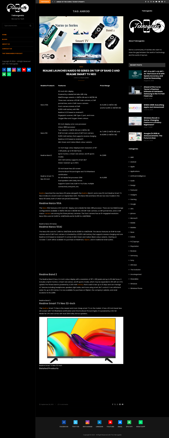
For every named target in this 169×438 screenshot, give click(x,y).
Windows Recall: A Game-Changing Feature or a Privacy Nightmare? (152, 121)
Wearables (134, 279)
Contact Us (7, 49)
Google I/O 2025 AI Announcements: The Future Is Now (153, 135)
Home (4, 35)
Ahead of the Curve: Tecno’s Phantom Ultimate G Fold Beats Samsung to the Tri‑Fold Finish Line (154, 91)
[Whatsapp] (9, 74)
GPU (131, 209)
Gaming (133, 199)
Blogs (4, 39)
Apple (132, 167)
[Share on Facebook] (112, 404)
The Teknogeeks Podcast (12, 53)
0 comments (63, 404)
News (132, 232)
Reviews (133, 251)
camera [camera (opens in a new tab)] (48, 213)
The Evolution (135, 270)
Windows (133, 284)
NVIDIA (132, 237)
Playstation (134, 246)
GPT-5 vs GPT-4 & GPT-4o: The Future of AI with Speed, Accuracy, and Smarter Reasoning (154, 74)
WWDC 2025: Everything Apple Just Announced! (154, 106)
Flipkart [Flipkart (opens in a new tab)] (87, 240)
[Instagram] (14, 70)
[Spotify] (4, 74)
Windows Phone (136, 288)
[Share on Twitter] (115, 404)
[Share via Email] (122, 404)
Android (133, 162)
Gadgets (133, 195)
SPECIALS (133, 265)
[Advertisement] (81, 258)
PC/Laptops (134, 242)
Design (132, 185)
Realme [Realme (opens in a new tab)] (42, 193)
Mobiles (133, 228)
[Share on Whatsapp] (117, 404)
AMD (132, 157)
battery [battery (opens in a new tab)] (81, 285)
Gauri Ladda (84, 78)
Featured (133, 190)
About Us (6, 44)
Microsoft (134, 218)
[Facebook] (4, 70)
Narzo (45, 208)
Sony (132, 260)
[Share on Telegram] (120, 404)
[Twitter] (9, 70)
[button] (52, 1)
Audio (132, 181)
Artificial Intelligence (138, 176)
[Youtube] (24, 70)
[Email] (29, 70)
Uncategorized (135, 274)
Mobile (132, 223)
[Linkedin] (19, 70)
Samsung (134, 256)
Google (133, 204)
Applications (135, 171)
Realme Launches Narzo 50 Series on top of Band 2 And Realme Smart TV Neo (81, 72)
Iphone (133, 214)
